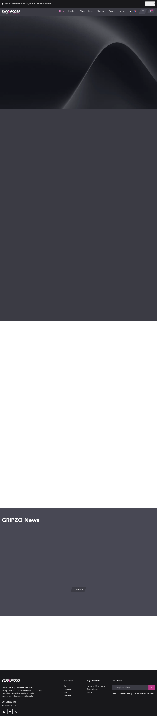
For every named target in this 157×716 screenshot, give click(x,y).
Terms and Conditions (96, 671)
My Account (125, 11)
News (90, 11)
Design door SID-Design (145, 712)
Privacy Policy (92, 674)
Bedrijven (67, 680)
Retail (65, 677)
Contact (112, 11)
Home (62, 11)
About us (101, 11)
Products (72, 11)
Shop (82, 11)
